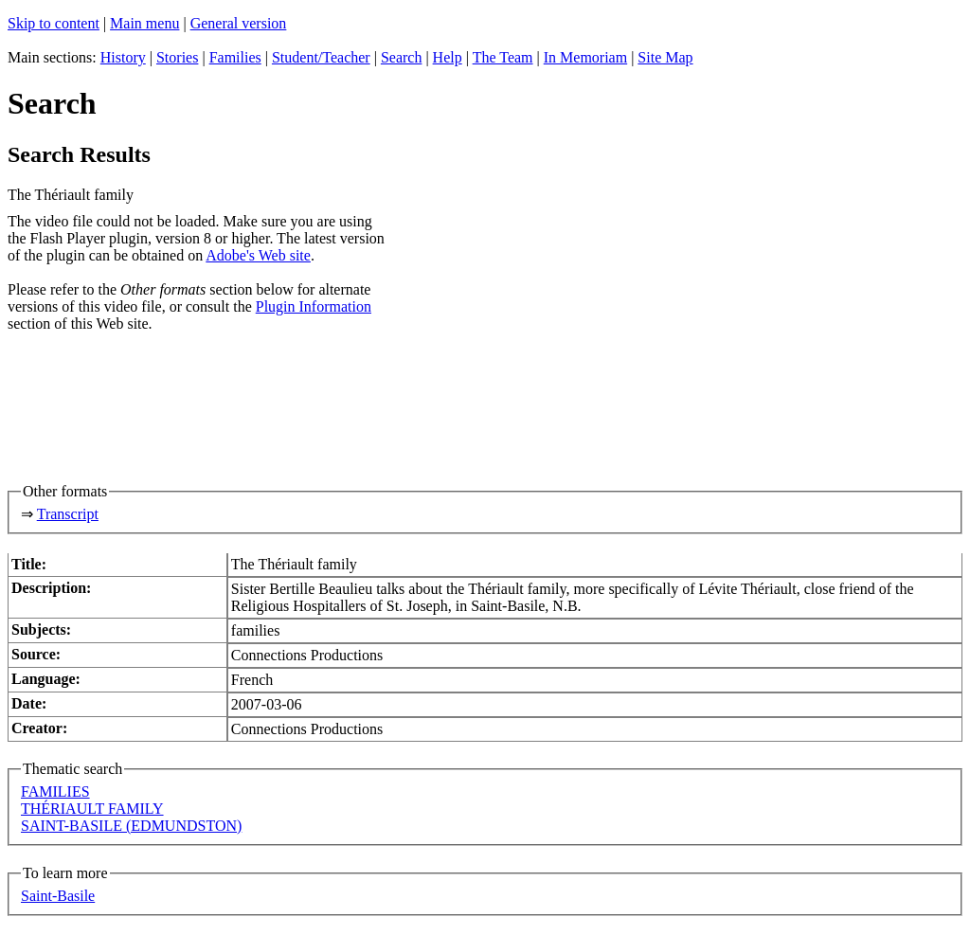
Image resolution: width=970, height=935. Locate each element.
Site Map (665, 57)
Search (401, 57)
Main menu (144, 23)
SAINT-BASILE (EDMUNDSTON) (131, 826)
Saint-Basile (58, 896)
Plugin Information (313, 306)
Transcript (68, 514)
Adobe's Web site (258, 255)
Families (235, 57)
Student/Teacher (321, 57)
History (123, 57)
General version (238, 23)
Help (447, 57)
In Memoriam (585, 57)
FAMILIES (55, 791)
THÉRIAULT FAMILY (92, 808)
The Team (503, 57)
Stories (177, 57)
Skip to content (53, 23)
